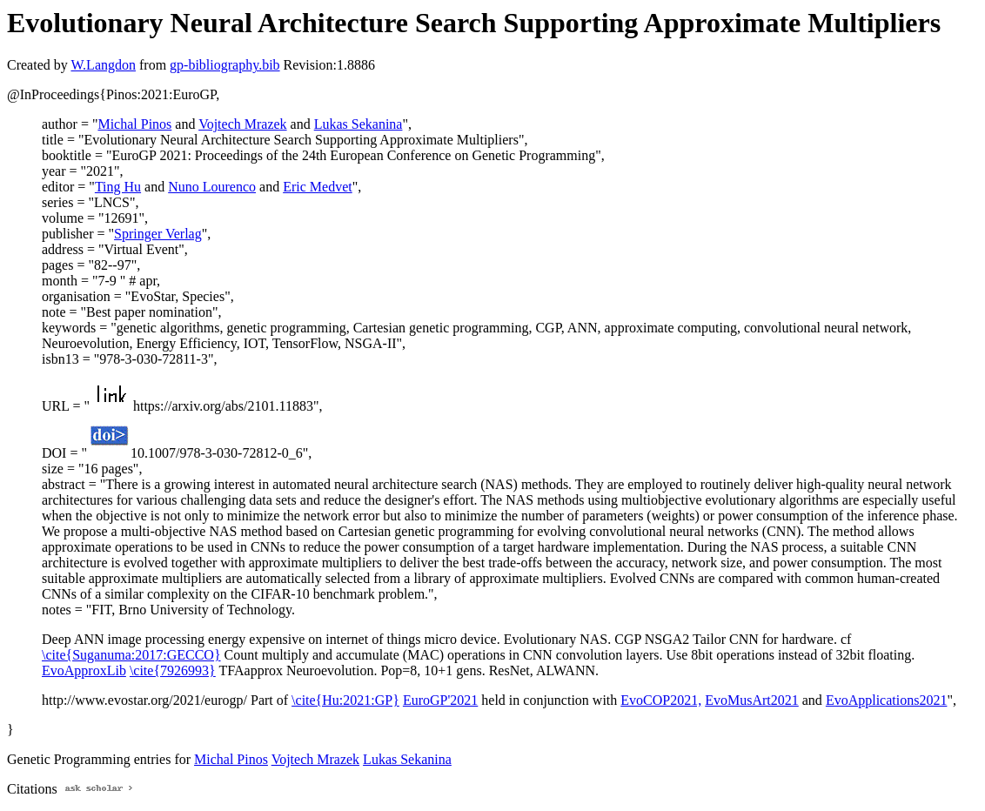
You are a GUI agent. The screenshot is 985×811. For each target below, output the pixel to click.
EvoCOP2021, (660, 700)
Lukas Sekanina (358, 124)
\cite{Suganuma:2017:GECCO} (131, 654)
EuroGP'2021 (440, 700)
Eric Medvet (317, 186)
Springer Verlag (158, 233)
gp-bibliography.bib (225, 64)
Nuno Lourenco (212, 186)
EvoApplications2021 (887, 700)
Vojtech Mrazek (242, 124)
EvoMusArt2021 (752, 700)
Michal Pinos (134, 124)
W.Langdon (103, 64)
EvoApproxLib (84, 670)
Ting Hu (118, 186)
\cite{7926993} (173, 670)
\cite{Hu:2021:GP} (345, 700)
